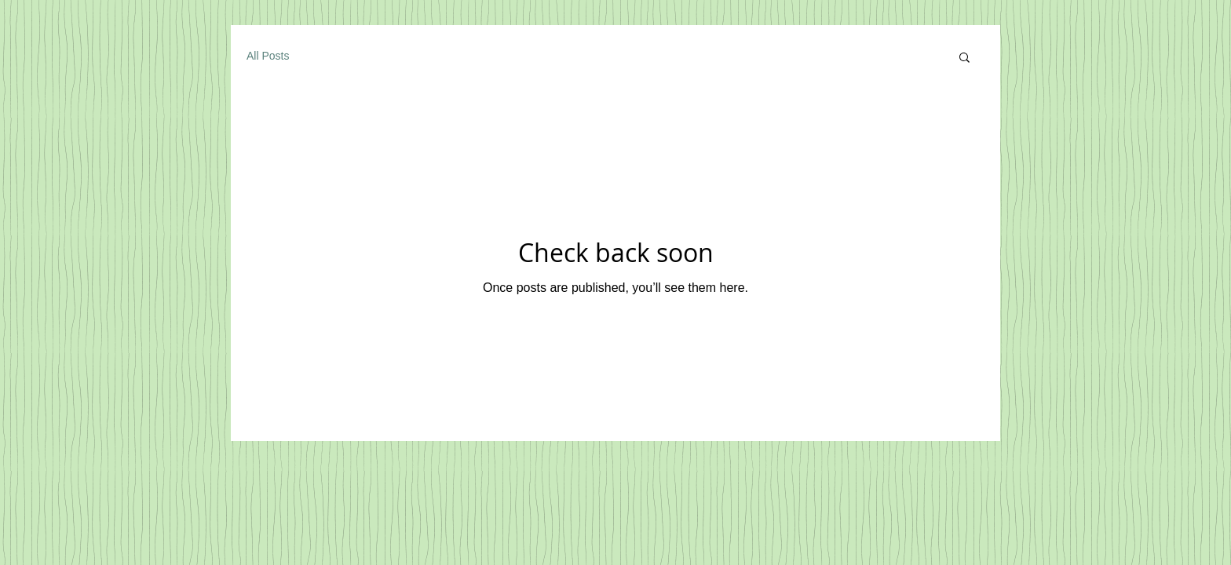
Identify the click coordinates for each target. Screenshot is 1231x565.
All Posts (268, 55)
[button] (964, 58)
